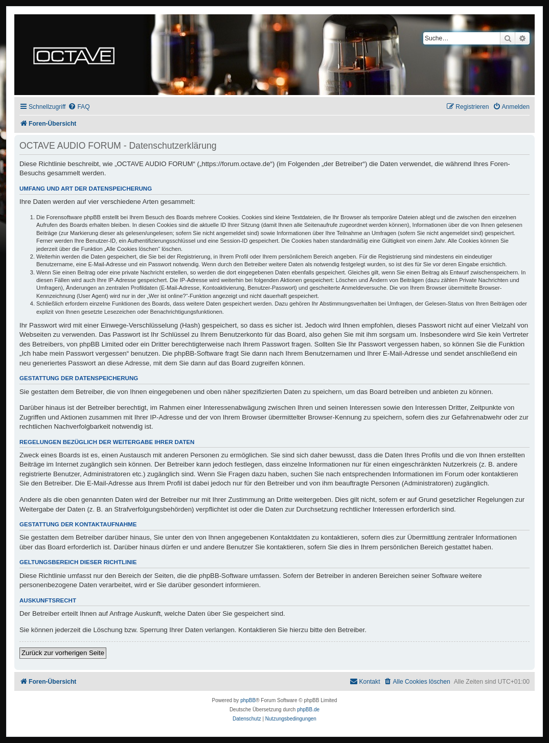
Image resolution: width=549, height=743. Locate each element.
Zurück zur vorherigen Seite (62, 653)
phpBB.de (308, 709)
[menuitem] (78, 107)
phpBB (248, 700)
